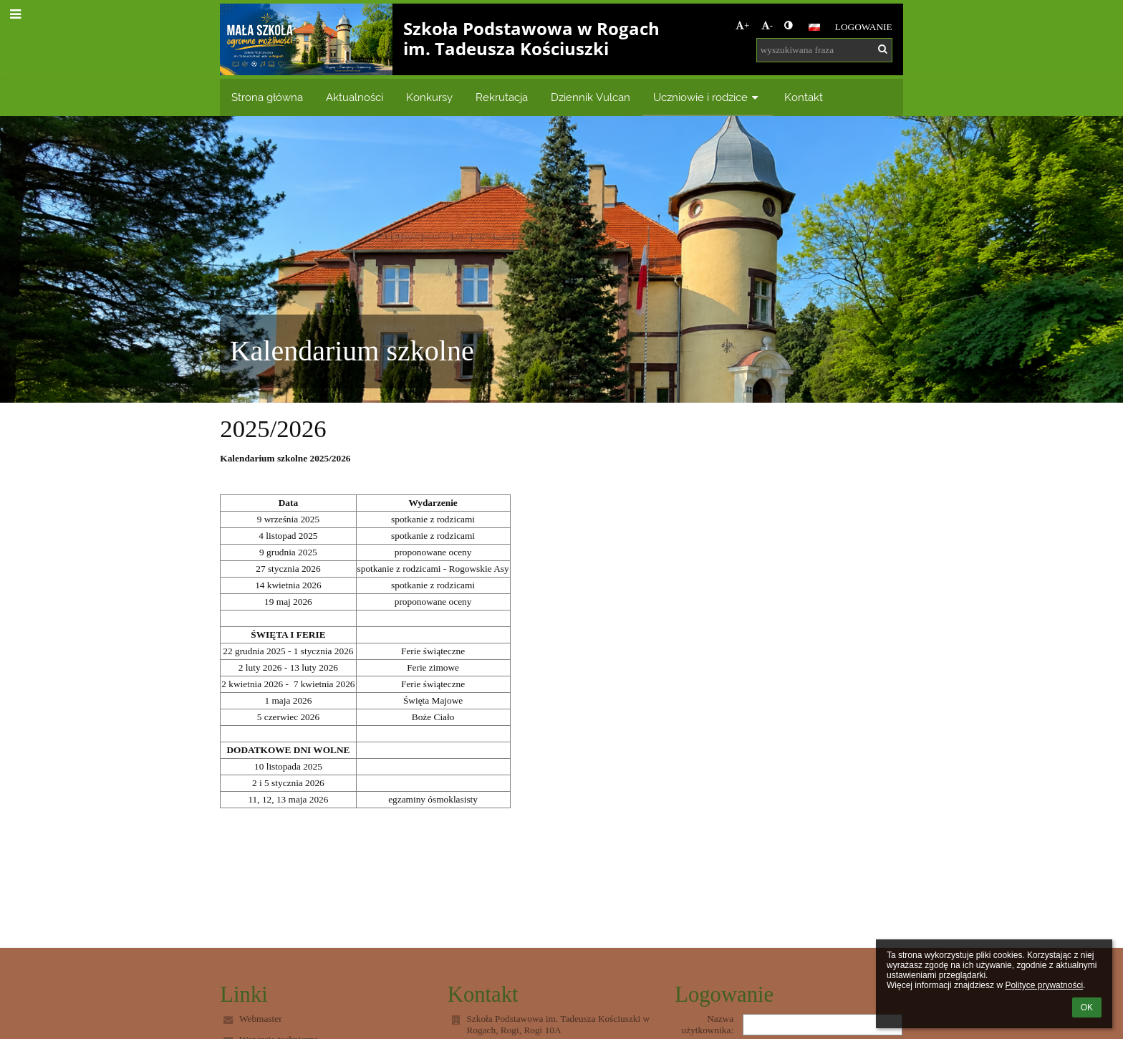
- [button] (767, 25)
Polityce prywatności (1044, 985)
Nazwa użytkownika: (708, 1024)
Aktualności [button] (354, 97)
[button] (814, 27)
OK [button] (1087, 1007)
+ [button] (743, 25)
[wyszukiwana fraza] (824, 50)
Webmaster (260, 1018)
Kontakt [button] (803, 97)
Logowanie (863, 26)
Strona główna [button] (267, 97)
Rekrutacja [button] (502, 97)
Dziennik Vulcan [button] (590, 97)
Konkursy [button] (429, 97)
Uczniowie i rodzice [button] (707, 97)
